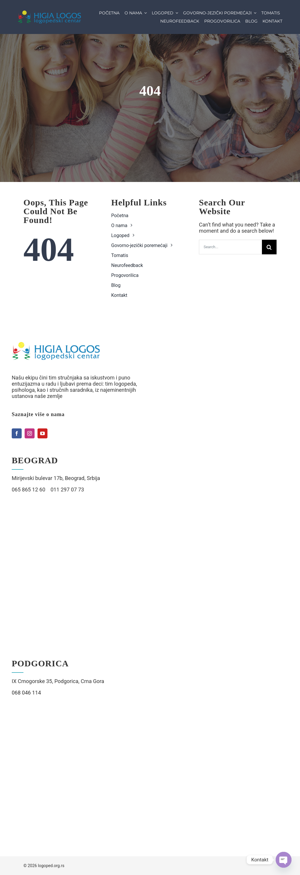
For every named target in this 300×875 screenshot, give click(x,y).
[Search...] (230, 247)
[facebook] (17, 433)
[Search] (269, 247)
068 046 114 (26, 693)
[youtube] (42, 433)
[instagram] (30, 433)
